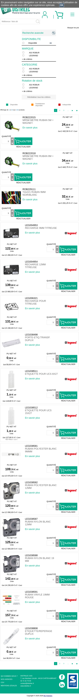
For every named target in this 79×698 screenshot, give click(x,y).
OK (61, 5)
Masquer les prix (73, 28)
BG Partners (48, 696)
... (68, 110)
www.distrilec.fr (25, 686)
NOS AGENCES (6, 679)
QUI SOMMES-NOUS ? (9, 676)
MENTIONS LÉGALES (9, 686)
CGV (2, 682)
